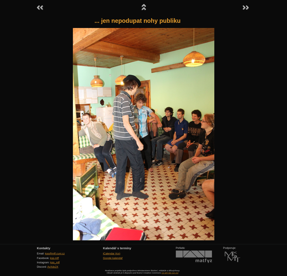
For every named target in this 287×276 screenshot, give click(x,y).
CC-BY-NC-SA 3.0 (170, 273)
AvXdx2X (52, 266)
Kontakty (43, 248)
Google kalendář (113, 258)
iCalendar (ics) (111, 253)
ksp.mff (54, 258)
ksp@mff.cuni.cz (55, 253)
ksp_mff (55, 262)
